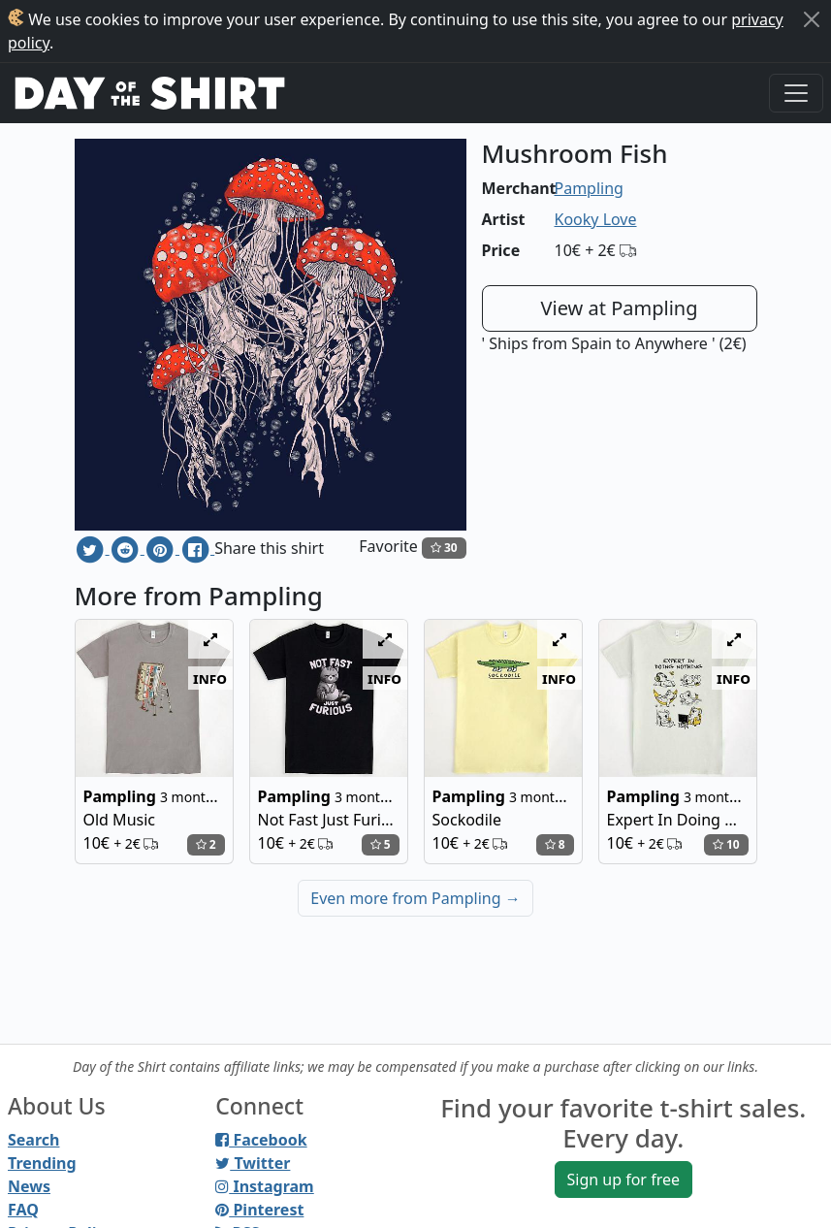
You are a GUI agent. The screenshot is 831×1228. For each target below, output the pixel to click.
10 (726, 844)
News (29, 1186)
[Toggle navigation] (796, 93)
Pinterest (259, 1209)
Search (33, 1139)
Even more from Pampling (415, 898)
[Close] (811, 19)
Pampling (589, 188)
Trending (42, 1163)
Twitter (252, 1163)
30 (444, 547)
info (210, 678)
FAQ (23, 1209)
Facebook (260, 1139)
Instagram (264, 1186)
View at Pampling (619, 308)
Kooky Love (596, 219)
